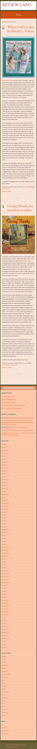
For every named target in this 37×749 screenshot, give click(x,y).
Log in (2, 725)
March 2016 (4, 570)
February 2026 (4, 450)
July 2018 (3, 515)
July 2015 (3, 588)
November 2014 (5, 609)
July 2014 (3, 617)
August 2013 (4, 635)
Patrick (3, 430)
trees (16, 364)
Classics (3, 668)
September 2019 (5, 503)
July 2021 (3, 491)
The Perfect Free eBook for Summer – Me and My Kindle (15, 433)
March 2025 (4, 459)
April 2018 (3, 523)
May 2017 (3, 538)
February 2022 (4, 485)
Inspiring (3, 689)
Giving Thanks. (26, 261)
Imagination (4, 686)
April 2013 (3, 644)
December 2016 (5, 547)
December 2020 (5, 494)
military (8, 188)
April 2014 (3, 626)
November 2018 (5, 506)
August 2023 (4, 470)
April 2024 (3, 465)
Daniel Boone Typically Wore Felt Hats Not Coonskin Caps (15, 420)
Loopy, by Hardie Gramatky (8, 402)
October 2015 (4, 579)
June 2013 (3, 638)
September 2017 (5, 529)
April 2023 (3, 473)
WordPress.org (5, 733)
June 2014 (3, 620)
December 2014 (5, 606)
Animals (3, 659)
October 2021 (4, 488)
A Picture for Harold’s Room (8, 396)
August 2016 (4, 556)
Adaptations (4, 656)
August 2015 (4, 585)
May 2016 (3, 564)
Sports (3, 706)
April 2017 (3, 541)
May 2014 (3, 623)
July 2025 (3, 456)
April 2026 (3, 447)
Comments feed (5, 730)
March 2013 (4, 647)
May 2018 (3, 520)
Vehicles (3, 715)
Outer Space (4, 697)
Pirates (3, 700)
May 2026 (3, 444)
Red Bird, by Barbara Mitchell (8, 399)
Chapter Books (5, 665)
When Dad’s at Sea (7, 80)
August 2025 (4, 453)
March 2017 (4, 544)
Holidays (3, 683)
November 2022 (5, 479)
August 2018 (4, 512)
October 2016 (4, 550)
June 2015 (3, 591)
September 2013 (5, 632)
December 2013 (5, 629)
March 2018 (4, 526)
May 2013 (3, 641)
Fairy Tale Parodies (6, 674)
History (3, 680)
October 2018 (4, 509)
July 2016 (3, 559)
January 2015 (4, 603)
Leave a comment (6, 191)
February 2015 (4, 600)
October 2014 (4, 611)
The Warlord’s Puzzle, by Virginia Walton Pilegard (13, 405)
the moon (12, 364)
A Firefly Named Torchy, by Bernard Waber (11, 408)
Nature (24, 363)
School (3, 703)
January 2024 (4, 468)
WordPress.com (16, 746)
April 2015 (3, 594)
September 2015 (5, 582)
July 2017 (3, 535)
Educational (26, 186)
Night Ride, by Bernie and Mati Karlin (19, 427)
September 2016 (5, 553)
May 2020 (3, 497)
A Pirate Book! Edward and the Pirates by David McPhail (20, 430)
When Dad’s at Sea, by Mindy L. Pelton (21, 29)
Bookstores (4, 662)
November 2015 (5, 576)
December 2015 (5, 573)
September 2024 (5, 462)
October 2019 (4, 500)
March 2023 (4, 476)
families (4, 188)
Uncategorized (4, 712)
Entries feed (4, 727)
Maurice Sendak (5, 692)
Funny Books (4, 677)
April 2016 (3, 567)
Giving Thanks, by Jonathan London (20, 208)
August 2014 (4, 614)
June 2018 (3, 517)
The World (3, 709)
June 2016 (3, 562)
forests (3, 364)
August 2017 (4, 532)
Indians (7, 364)
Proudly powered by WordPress (14, 744)
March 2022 (4, 482)
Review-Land (16, 5)
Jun (3, 26)
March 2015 (4, 597)
